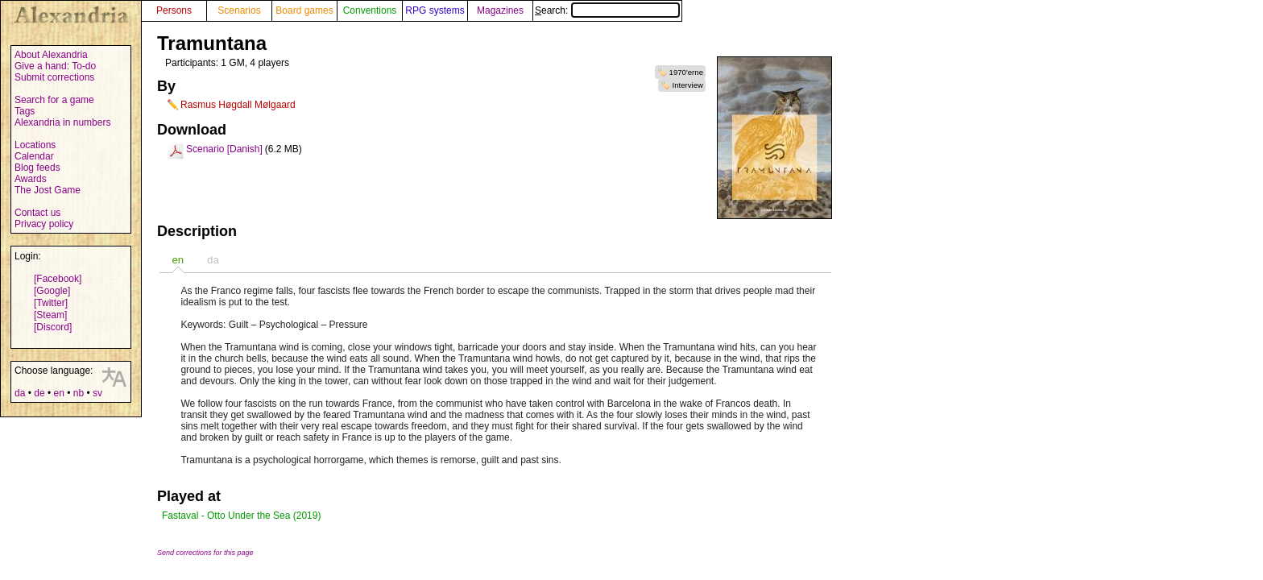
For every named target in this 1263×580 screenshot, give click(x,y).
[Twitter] (51, 303)
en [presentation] (178, 260)
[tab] (177, 259)
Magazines (500, 10)
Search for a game (54, 100)
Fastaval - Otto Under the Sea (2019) (241, 515)
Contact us (37, 212)
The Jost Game (47, 190)
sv (97, 393)
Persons (174, 10)
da (19, 393)
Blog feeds (37, 167)
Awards (30, 178)
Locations (35, 145)
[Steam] (50, 315)
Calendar (34, 156)
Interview (688, 85)
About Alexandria (51, 54)
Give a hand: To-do (55, 66)
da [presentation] (213, 260)
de (39, 393)
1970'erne (686, 72)
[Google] (52, 290)
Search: (607, 10)
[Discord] (53, 327)
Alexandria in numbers (62, 122)
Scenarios (238, 10)
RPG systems (434, 10)
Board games (304, 10)
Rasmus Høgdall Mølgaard (238, 104)
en (58, 393)
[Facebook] (57, 278)
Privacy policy (43, 224)
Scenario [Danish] (224, 149)
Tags (24, 111)
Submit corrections (54, 77)
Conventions (370, 10)
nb (78, 393)
